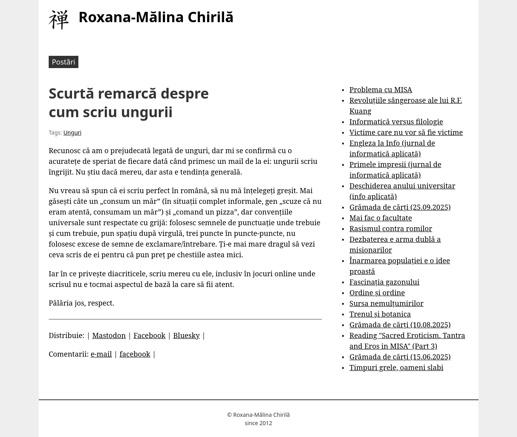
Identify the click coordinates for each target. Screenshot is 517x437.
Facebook (149, 335)
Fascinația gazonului (385, 282)
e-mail (101, 354)
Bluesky (186, 335)
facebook (135, 354)
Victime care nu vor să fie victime (406, 132)
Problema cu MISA (381, 89)
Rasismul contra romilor (391, 228)
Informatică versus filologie (396, 121)
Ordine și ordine (377, 292)
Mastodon (109, 335)
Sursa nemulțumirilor (387, 303)
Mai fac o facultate (381, 217)
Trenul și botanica (380, 314)
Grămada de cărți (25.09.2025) (400, 207)
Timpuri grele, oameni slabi (396, 367)
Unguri (72, 132)
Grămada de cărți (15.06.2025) (400, 356)
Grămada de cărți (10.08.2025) (400, 324)
